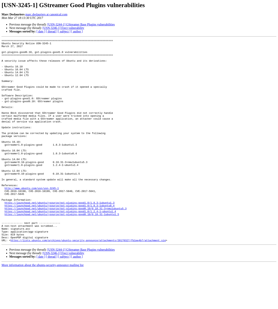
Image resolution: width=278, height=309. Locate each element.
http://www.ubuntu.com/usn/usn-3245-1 (32, 218)
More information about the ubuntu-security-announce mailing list (43, 305)
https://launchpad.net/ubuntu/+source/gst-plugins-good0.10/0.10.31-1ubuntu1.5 (62, 249)
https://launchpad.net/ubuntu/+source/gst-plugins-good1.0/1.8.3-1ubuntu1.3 (59, 235)
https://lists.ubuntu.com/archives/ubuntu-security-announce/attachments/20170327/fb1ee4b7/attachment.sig (88, 281)
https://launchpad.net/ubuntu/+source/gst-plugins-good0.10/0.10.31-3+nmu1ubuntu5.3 (66, 242)
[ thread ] (51, 31)
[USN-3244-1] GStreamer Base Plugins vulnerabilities (81, 24)
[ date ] (40, 31)
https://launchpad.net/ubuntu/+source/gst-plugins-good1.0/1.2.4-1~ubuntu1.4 (60, 246)
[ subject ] (64, 31)
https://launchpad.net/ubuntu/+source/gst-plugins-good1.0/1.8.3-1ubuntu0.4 (59, 239)
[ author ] (77, 31)
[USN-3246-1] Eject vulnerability (63, 28)
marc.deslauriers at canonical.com (46, 14)
